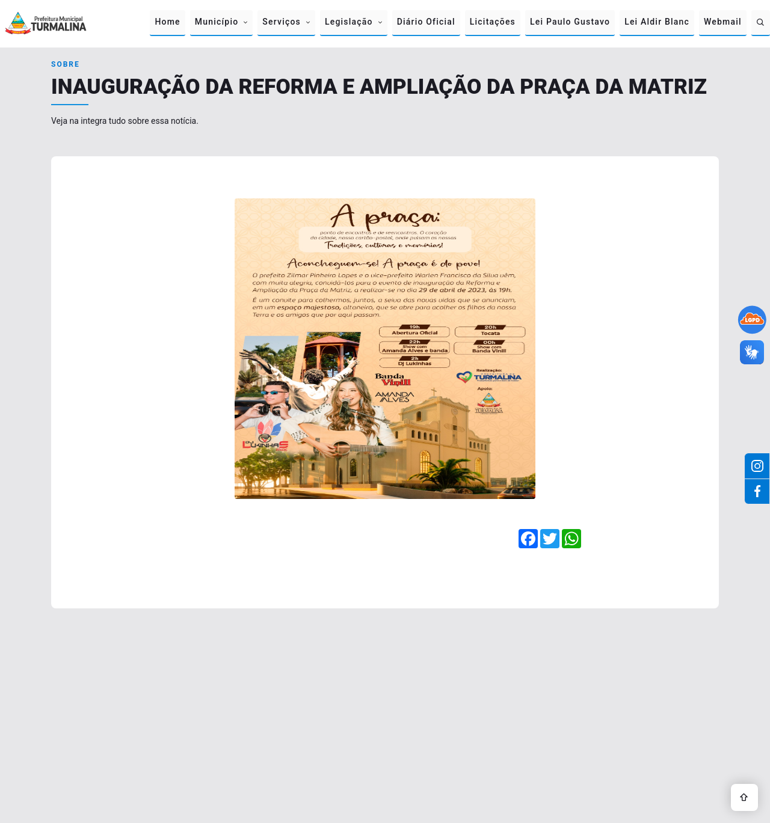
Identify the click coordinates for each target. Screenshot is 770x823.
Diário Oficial (426, 21)
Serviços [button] (281, 21)
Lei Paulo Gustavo (570, 21)
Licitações (493, 21)
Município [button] (217, 21)
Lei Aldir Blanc (656, 21)
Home (167, 21)
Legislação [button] (349, 21)
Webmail (723, 21)
